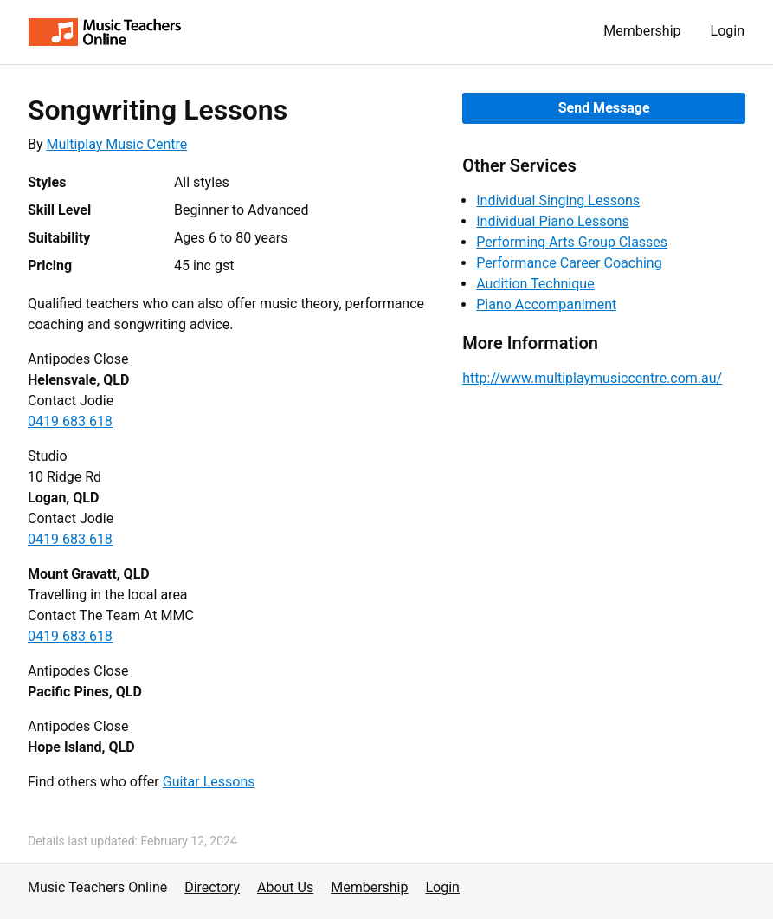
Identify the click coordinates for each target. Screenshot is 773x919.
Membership (641, 31)
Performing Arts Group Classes (571, 242)
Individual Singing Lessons (558, 200)
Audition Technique (535, 283)
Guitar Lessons (209, 781)
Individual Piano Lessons (552, 221)
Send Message (604, 108)
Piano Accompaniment (546, 304)
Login (727, 31)
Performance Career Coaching (568, 263)
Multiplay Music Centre (117, 144)
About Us (285, 887)
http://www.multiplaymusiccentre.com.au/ (592, 378)
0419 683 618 (70, 421)
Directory (212, 887)
